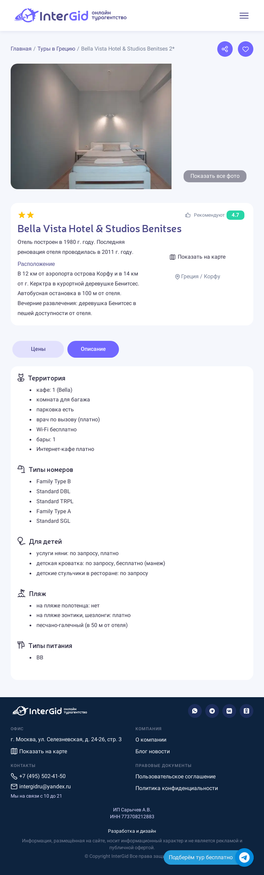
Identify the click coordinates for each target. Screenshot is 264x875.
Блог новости (152, 751)
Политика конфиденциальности (176, 788)
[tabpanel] (132, 523)
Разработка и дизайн (132, 831)
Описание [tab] (93, 349)
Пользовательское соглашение (175, 776)
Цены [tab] (38, 349)
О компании (150, 739)
